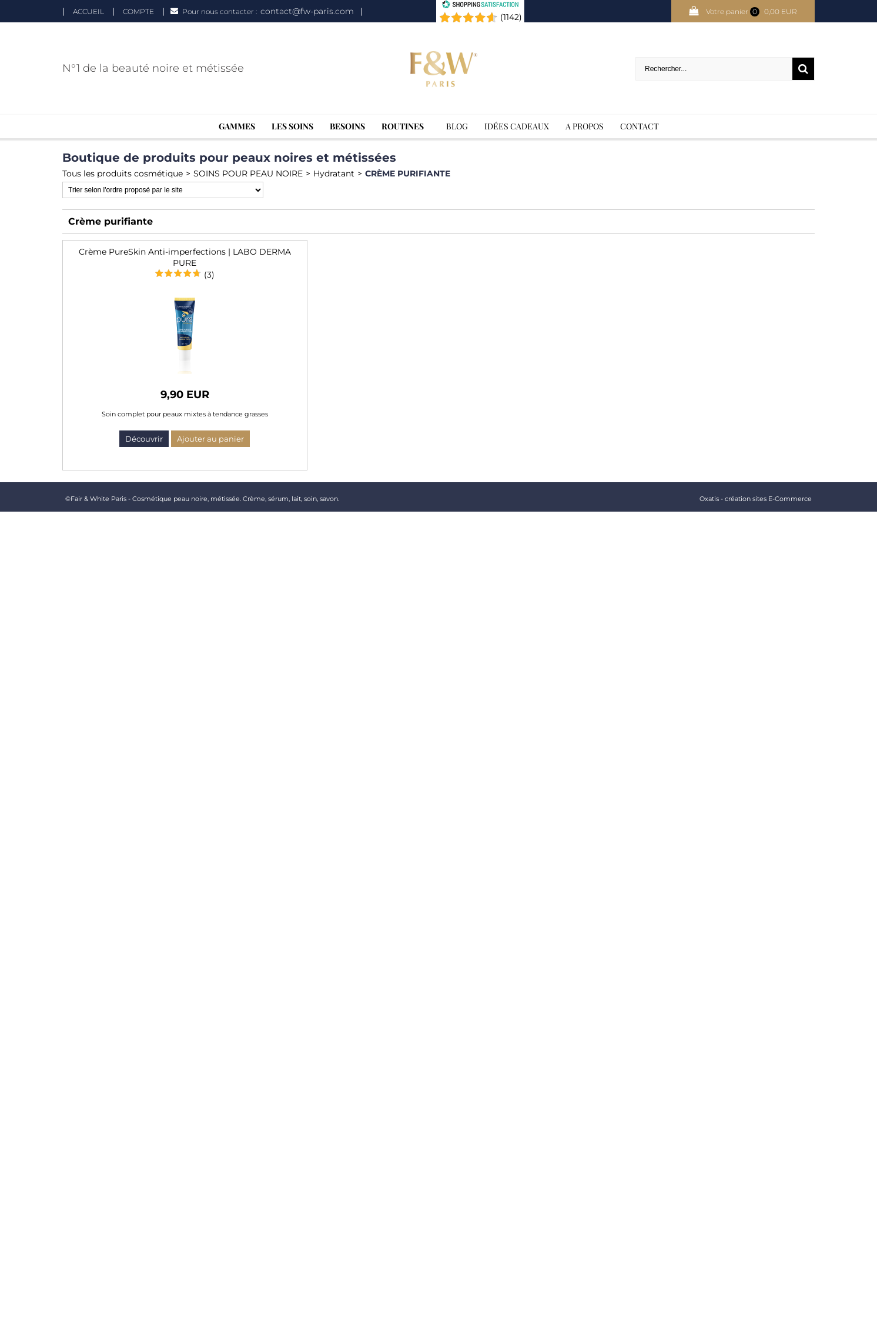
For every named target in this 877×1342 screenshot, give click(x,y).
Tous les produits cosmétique (122, 173)
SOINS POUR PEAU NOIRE (248, 173)
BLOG (457, 126)
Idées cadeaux (516, 126)
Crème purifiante (407, 173)
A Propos (584, 126)
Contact (639, 126)
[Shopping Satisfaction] (480, 6)
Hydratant (333, 173)
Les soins (292, 126)
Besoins (347, 126)
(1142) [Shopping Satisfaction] (511, 17)
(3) (209, 274)
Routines (402, 126)
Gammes (237, 126)
